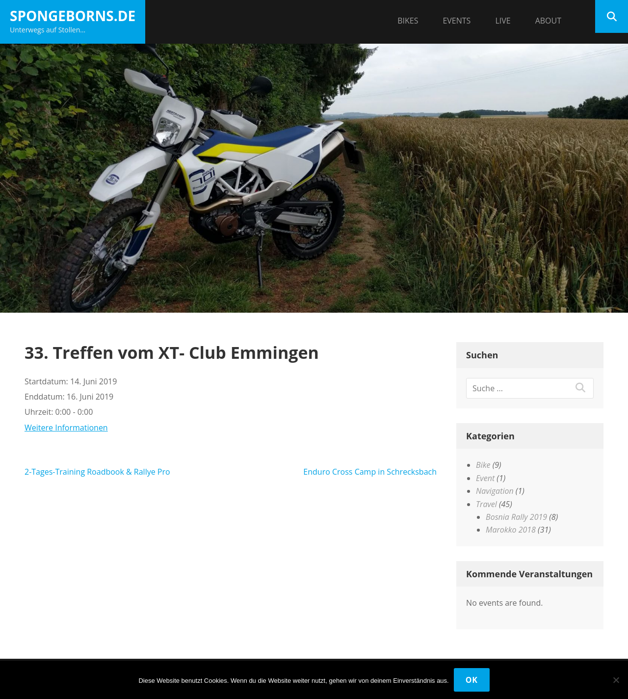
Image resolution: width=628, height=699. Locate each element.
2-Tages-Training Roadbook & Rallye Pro (97, 471)
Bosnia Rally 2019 (516, 516)
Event (485, 478)
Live (502, 20)
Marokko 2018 (511, 529)
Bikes (407, 20)
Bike (483, 464)
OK (472, 679)
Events (457, 20)
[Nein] (616, 680)
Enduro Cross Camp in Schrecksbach (370, 471)
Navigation (495, 490)
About (548, 20)
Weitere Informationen (66, 427)
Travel (486, 504)
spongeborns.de (72, 15)
